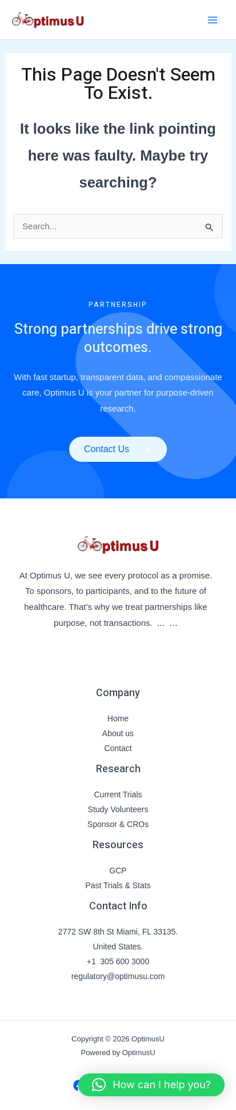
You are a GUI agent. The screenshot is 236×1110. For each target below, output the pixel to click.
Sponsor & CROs (118, 824)
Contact (117, 748)
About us (118, 733)
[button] (151, 1084)
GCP (117, 870)
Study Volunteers (118, 809)
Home (118, 718)
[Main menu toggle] (213, 19)
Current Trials (118, 794)
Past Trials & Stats (117, 885)
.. (159, 623)
